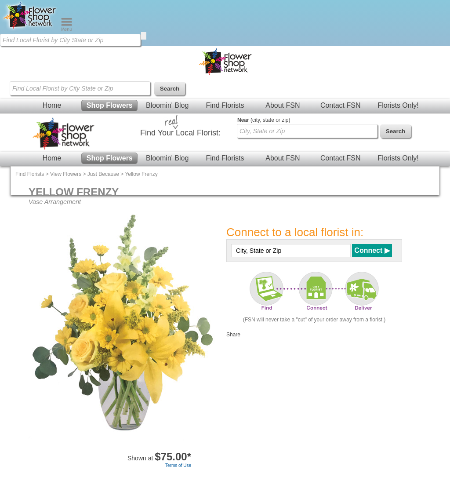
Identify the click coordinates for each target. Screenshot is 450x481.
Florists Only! (397, 105)
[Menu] (67, 29)
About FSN (282, 105)
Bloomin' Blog (167, 105)
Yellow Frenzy (141, 174)
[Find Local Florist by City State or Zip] (70, 40)
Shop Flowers (110, 105)
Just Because (103, 174)
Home (52, 105)
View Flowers (65, 174)
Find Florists (225, 105)
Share (233, 335)
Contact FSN (340, 105)
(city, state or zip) (263, 120)
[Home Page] (30, 29)
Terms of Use (178, 465)
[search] (143, 36)
